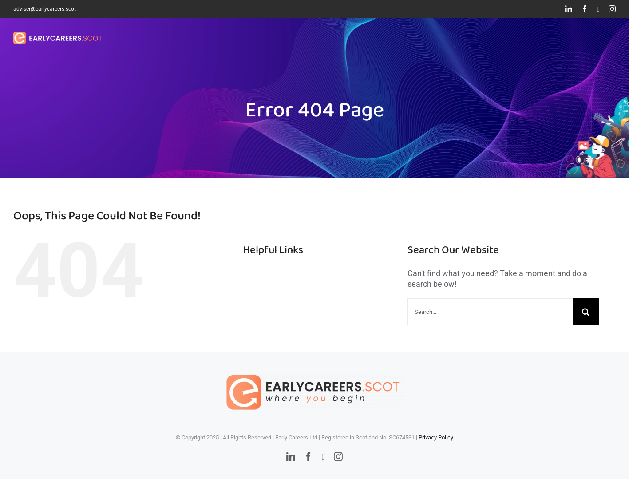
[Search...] (490, 311)
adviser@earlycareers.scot (44, 9)
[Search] (586, 311)
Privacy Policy (436, 437)
